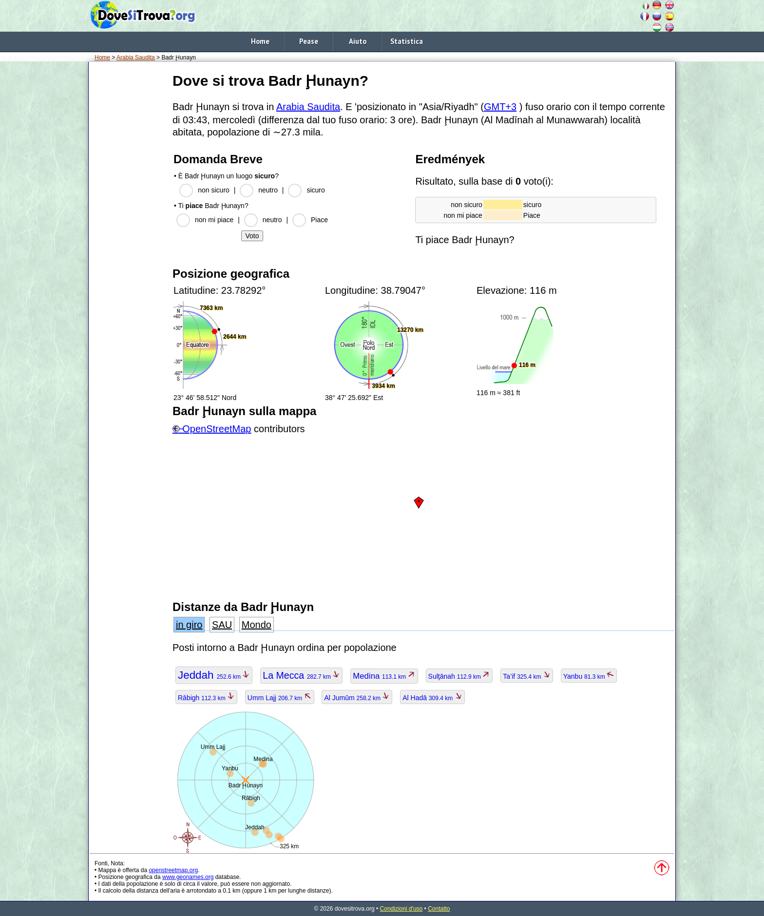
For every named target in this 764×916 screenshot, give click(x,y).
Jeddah (214, 675)
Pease (308, 41)
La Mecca (301, 675)
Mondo (256, 624)
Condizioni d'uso (401, 908)
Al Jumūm (357, 698)
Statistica (406, 41)
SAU (222, 624)
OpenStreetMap (216, 428)
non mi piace (214, 220)
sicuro (315, 190)
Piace (319, 220)
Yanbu (588, 676)
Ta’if (527, 676)
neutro (268, 190)
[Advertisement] (129, 214)
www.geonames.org (187, 877)
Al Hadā (432, 698)
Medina (384, 676)
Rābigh (206, 698)
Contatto (439, 908)
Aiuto (357, 41)
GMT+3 (500, 106)
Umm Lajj (280, 698)
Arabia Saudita (135, 57)
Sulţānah (459, 676)
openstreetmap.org (173, 870)
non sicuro (213, 190)
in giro (189, 624)
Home (260, 41)
